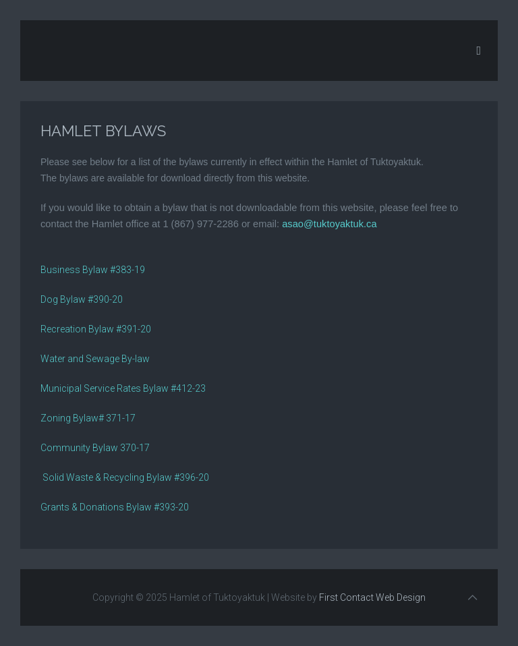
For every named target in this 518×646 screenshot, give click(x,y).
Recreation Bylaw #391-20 (95, 329)
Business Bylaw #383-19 (92, 269)
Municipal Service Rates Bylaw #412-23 (123, 388)
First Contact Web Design (372, 597)
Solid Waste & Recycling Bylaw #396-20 (124, 477)
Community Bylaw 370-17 (95, 447)
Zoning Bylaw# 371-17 (88, 418)
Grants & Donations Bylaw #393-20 (114, 507)
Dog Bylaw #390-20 (81, 299)
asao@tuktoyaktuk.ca (329, 223)
